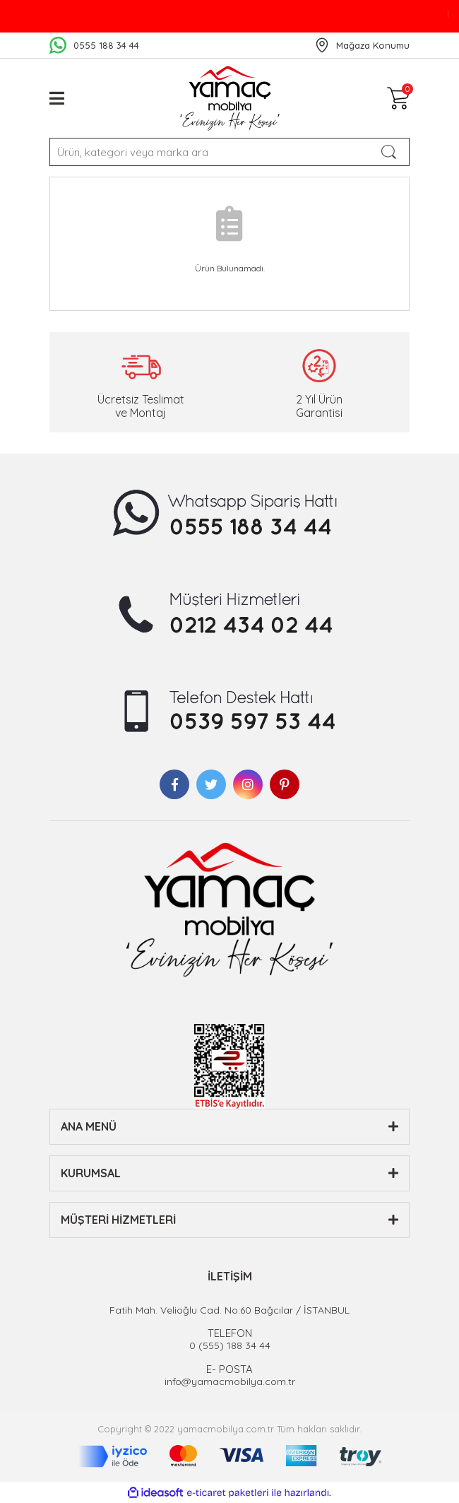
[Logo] (229, 98)
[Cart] (398, 98)
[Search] (229, 152)
